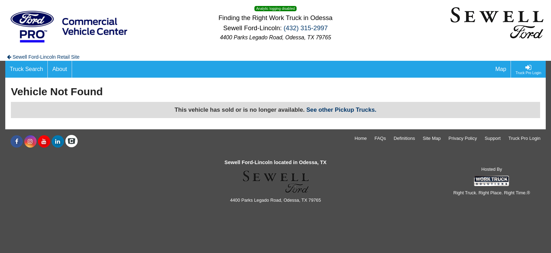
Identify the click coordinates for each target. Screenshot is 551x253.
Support (493, 138)
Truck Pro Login (524, 138)
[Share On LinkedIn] (58, 141)
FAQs (380, 138)
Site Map (432, 138)
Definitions (404, 138)
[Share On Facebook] (17, 141)
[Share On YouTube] (44, 141)
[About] (60, 69)
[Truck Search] (26, 69)
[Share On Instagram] (30, 141)
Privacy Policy (462, 138)
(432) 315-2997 (306, 28)
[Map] (501, 69)
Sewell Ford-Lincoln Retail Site (43, 57)
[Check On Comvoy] (71, 141)
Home (361, 138)
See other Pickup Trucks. (341, 109)
